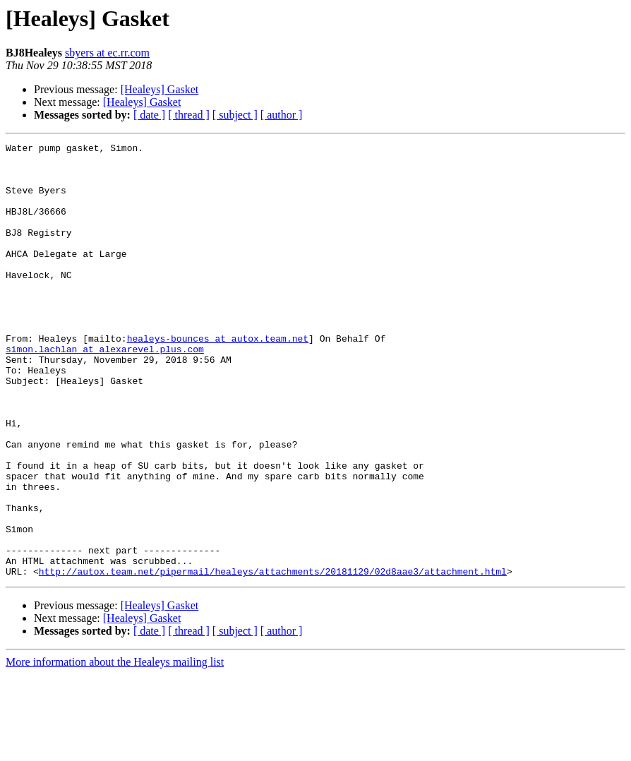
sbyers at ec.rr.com (107, 53)
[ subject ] (235, 115)
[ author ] (281, 115)
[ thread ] (189, 115)
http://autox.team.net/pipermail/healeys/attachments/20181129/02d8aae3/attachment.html (273, 658)
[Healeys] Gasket (160, 89)
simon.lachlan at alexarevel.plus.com (105, 391)
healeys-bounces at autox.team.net (217, 378)
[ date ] (149, 115)
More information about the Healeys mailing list (115, 749)
